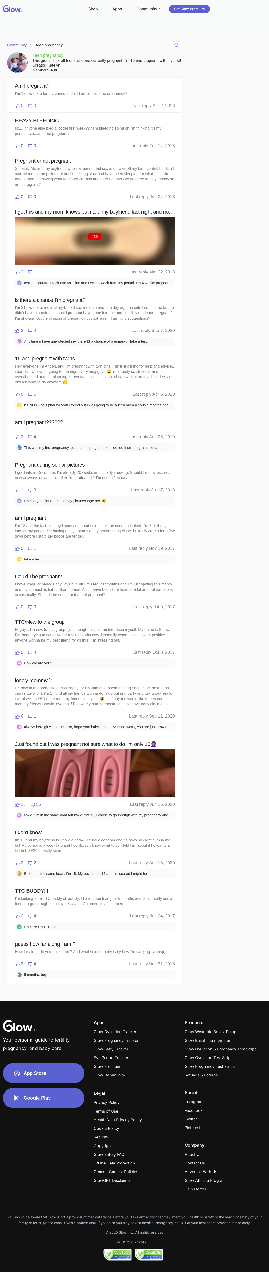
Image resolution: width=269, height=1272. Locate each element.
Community (17, 45)
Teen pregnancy (49, 45)
